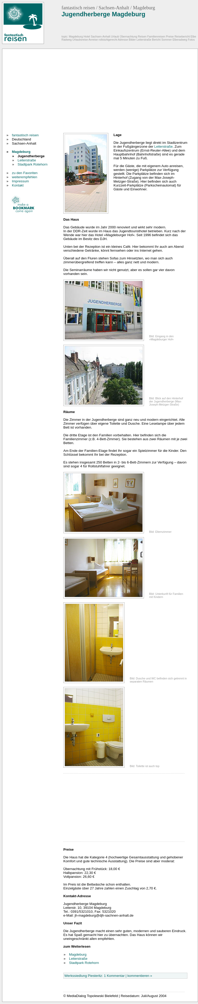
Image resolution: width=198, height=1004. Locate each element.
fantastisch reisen (25, 135)
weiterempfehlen (24, 177)
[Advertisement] (70, 91)
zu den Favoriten (24, 173)
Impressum (20, 181)
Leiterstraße (27, 160)
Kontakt (18, 185)
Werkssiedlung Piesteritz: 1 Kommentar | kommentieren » (108, 976)
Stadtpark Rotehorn (33, 164)
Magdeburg (21, 152)
